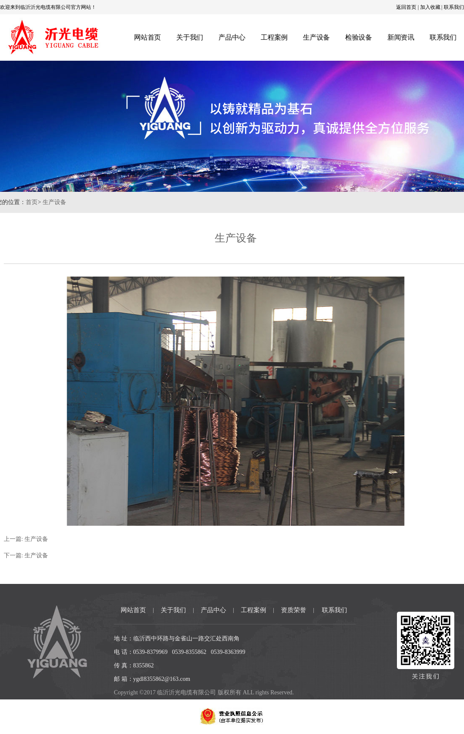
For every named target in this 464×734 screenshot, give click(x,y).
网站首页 (146, 37)
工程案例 (273, 37)
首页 (22, 202)
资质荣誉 (293, 610)
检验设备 (358, 37)
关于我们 (188, 37)
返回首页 (406, 7)
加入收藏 (430, 7)
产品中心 (231, 37)
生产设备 (316, 37)
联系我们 (454, 7)
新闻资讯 (401, 37)
